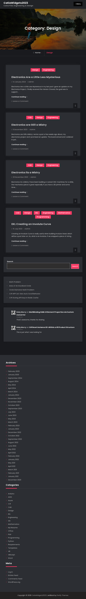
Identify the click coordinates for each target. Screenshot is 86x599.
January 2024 (13, 395)
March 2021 (12, 469)
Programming (43, 217)
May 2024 (12, 385)
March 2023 (12, 422)
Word (10, 558)
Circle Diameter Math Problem (21, 290)
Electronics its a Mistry (25, 172)
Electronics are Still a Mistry (29, 125)
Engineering (48, 70)
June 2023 (12, 415)
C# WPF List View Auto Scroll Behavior (24, 293)
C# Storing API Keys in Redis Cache (23, 297)
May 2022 (12, 449)
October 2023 (13, 405)
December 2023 (14, 398)
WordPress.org (14, 582)
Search (10, 261)
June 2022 (12, 446)
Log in (10, 572)
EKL (36, 213)
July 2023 (11, 412)
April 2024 (12, 388)
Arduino (11, 493)
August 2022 (13, 442)
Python (11, 541)
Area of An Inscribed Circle (20, 286)
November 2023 (14, 402)
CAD (30, 117)
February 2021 (13, 473)
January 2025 (13, 374)
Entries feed (13, 575)
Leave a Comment (20, 101)
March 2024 (12, 391)
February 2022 (13, 456)
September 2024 (15, 378)
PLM (9, 534)
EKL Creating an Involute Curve (31, 224)
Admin (31, 82)
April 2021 (11, 466)
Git (9, 521)
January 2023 (13, 429)
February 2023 (13, 425)
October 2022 (13, 435)
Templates (12, 548)
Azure (10, 500)
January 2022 (13, 459)
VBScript (11, 555)
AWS (10, 497)
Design (35, 70)
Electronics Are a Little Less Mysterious (35, 77)
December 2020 (14, 480)
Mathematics (64, 213)
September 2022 (15, 439)
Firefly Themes (62, 595)
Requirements (14, 544)
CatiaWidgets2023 (16, 3)
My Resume (13, 527)
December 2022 (14, 432)
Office (10, 531)
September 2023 (15, 408)
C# (9, 504)
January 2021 (13, 476)
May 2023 (12, 419)
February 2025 (14, 371)
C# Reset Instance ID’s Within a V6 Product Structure (51, 327)
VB (9, 551)
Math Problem (15, 282)
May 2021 (11, 463)
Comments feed (15, 579)
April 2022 (12, 452)
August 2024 (13, 381)
